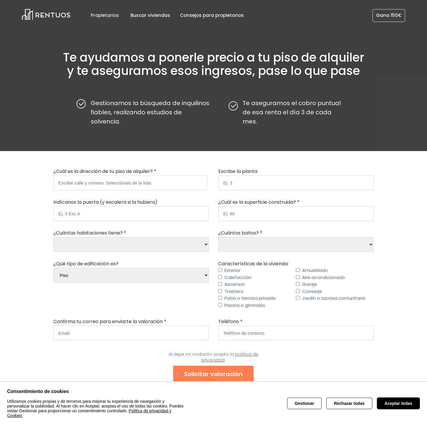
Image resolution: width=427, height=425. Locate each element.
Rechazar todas (349, 403)
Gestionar (304, 403)
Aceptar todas (398, 403)
